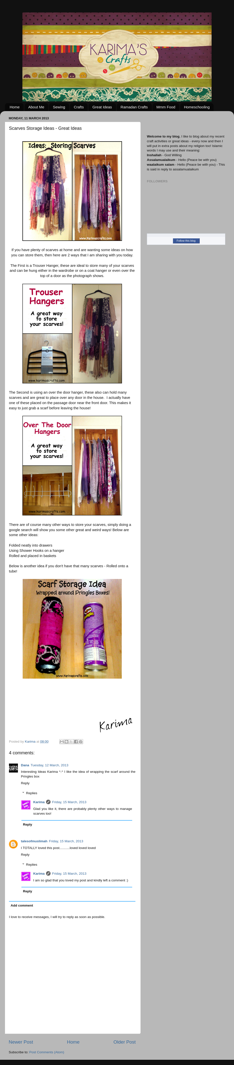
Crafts (79, 107)
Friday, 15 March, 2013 (69, 802)
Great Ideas (102, 107)
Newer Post (21, 1042)
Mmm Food (165, 107)
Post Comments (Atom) (46, 1052)
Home (15, 107)
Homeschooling (197, 107)
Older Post (125, 1042)
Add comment (22, 905)
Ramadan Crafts (134, 107)
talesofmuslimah (34, 841)
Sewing (59, 107)
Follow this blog (186, 240)
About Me (36, 107)
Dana (25, 765)
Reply (25, 783)
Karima (39, 802)
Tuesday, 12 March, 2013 (49, 765)
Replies (31, 793)
